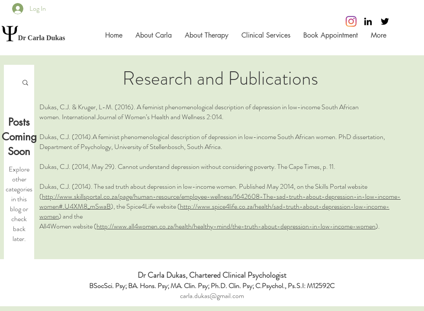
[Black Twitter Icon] (384, 21)
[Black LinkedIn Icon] (368, 21)
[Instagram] (351, 21)
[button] (25, 83)
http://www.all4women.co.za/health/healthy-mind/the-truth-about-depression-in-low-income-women (236, 226)
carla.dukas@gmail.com (212, 296)
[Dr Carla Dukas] (41, 38)
